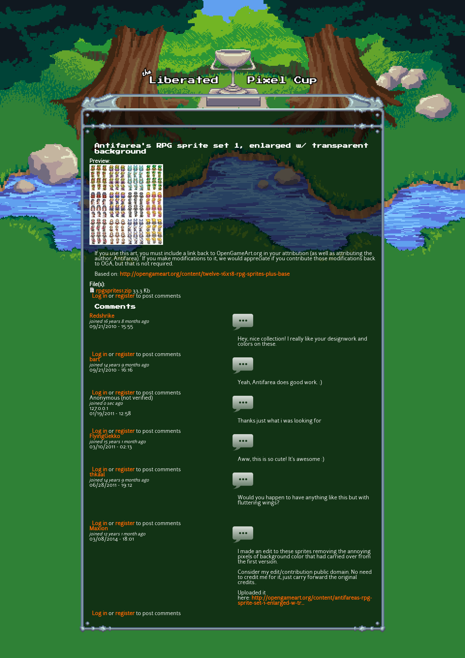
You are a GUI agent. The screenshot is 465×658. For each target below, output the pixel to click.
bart (94, 360)
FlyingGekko (104, 436)
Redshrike (101, 316)
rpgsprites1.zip (113, 291)
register (125, 296)
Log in (99, 296)
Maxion (98, 529)
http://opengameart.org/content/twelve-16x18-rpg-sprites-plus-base (205, 274)
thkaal (97, 475)
